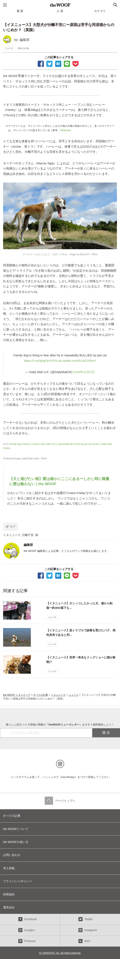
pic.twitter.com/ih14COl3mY (77, 360)
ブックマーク (58, 63)
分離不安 (28, 535)
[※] (73, 110)
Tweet (49, 63)
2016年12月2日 (83, 372)
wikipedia (65, 130)
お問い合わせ (11, 855)
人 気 (60, 11)
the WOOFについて (15, 829)
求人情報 (9, 868)
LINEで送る (67, 63)
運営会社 (9, 907)
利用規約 (9, 894)
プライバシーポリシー (17, 881)
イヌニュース (11, 535)
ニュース (9, 48)
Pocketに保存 (75, 63)
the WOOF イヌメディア (16, 694)
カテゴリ (100, 11)
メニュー (5, 5)
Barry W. (85, 254)
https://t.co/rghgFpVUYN (40, 360)
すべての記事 (40, 694)
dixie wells (33, 458)
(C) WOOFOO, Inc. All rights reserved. (60, 953)
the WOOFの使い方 (15, 842)
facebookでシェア (41, 63)
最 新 (20, 11)
